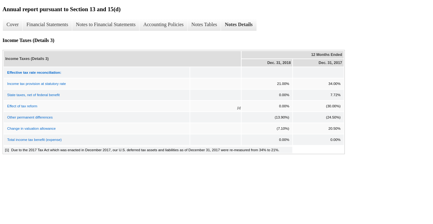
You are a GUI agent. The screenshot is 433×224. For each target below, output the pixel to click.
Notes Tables (204, 24)
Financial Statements (47, 24)
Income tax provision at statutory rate (36, 84)
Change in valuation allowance (31, 128)
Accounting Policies (163, 24)
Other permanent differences (30, 117)
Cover (13, 24)
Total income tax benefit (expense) (34, 140)
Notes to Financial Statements (106, 24)
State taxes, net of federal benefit (33, 95)
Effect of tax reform (22, 106)
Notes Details (238, 24)
